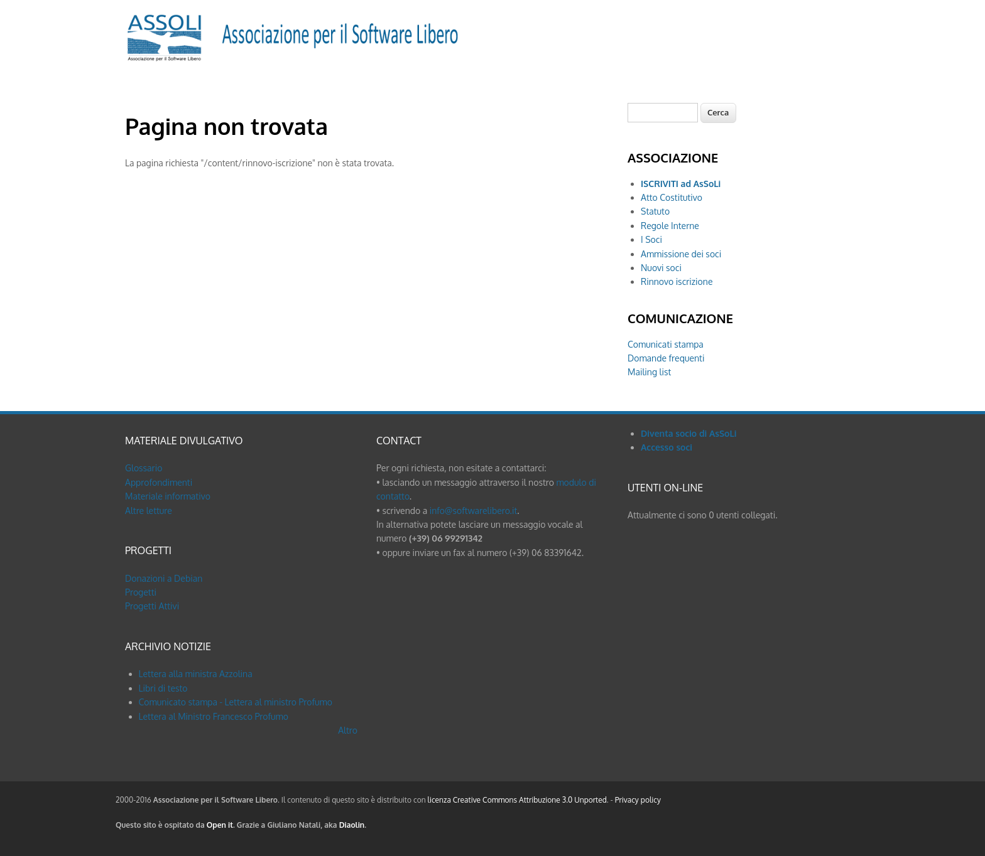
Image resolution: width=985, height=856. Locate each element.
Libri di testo (163, 688)
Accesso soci (666, 447)
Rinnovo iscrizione (676, 281)
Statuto (655, 211)
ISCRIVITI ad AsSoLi (681, 183)
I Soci (651, 239)
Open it (220, 825)
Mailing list (649, 371)
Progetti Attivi (152, 606)
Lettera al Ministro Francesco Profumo (213, 716)
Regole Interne (670, 225)
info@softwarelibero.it (474, 510)
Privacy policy (638, 800)
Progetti (140, 592)
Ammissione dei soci (681, 254)
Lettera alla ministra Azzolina (196, 673)
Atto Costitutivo (671, 197)
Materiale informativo (167, 496)
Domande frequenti (666, 358)
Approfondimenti (158, 482)
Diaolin (352, 825)
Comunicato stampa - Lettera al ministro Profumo (235, 702)
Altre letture (148, 510)
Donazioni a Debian (163, 578)
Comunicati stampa (666, 344)
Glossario (143, 468)
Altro (347, 730)
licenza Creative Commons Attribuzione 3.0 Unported (517, 800)
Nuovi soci (661, 267)
